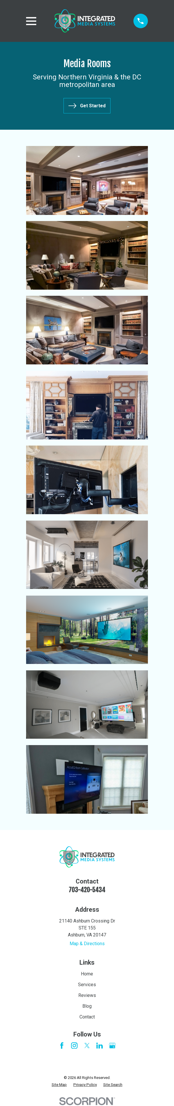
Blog (87, 1006)
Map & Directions (87, 943)
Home (87, 974)
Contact (87, 1017)
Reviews (87, 995)
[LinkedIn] (99, 1045)
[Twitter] (87, 1045)
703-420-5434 (87, 890)
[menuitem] (59, 1085)
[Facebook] (62, 1045)
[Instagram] (74, 1045)
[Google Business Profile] (112, 1045)
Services (87, 984)
